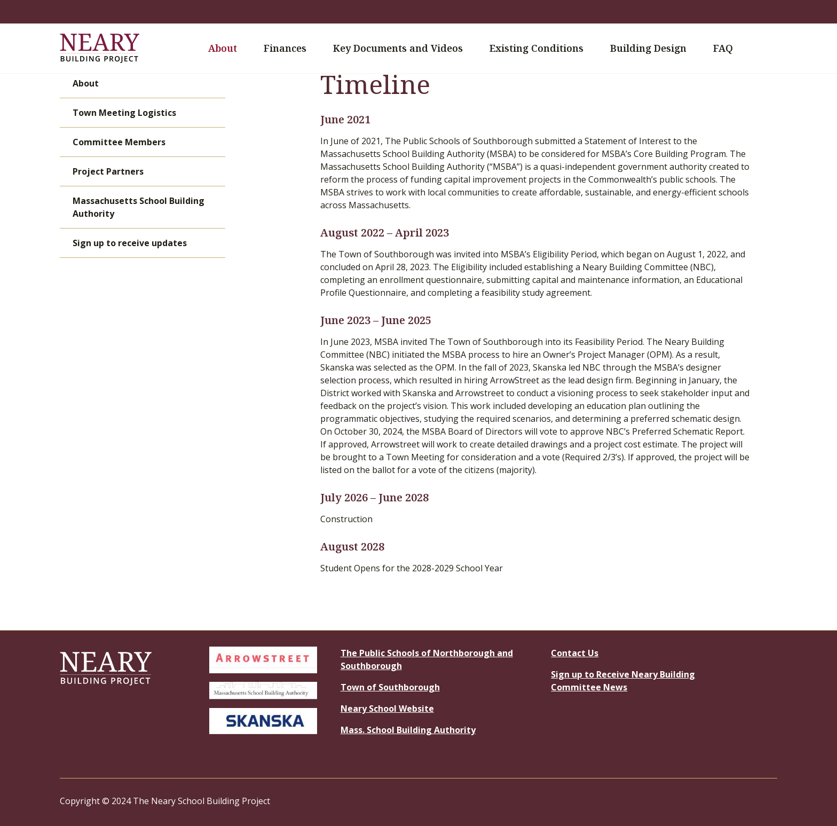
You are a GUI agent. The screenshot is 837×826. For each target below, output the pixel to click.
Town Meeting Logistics (124, 113)
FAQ (723, 48)
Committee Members (119, 142)
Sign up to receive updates (130, 243)
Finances (291, 48)
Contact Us (574, 653)
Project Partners (108, 171)
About (228, 48)
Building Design (654, 48)
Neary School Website (387, 708)
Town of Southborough (390, 687)
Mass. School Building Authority (408, 730)
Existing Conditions (536, 48)
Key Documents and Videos (404, 48)
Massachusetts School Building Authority (138, 207)
